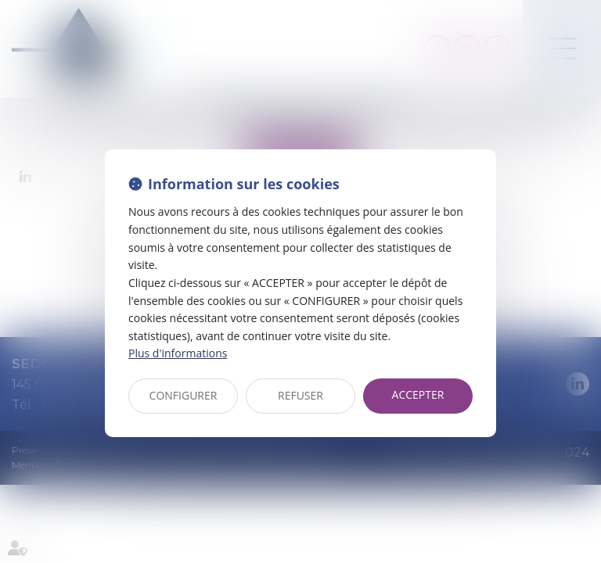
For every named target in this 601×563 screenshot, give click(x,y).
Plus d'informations (177, 353)
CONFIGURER (183, 395)
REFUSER (300, 395)
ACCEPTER (418, 394)
